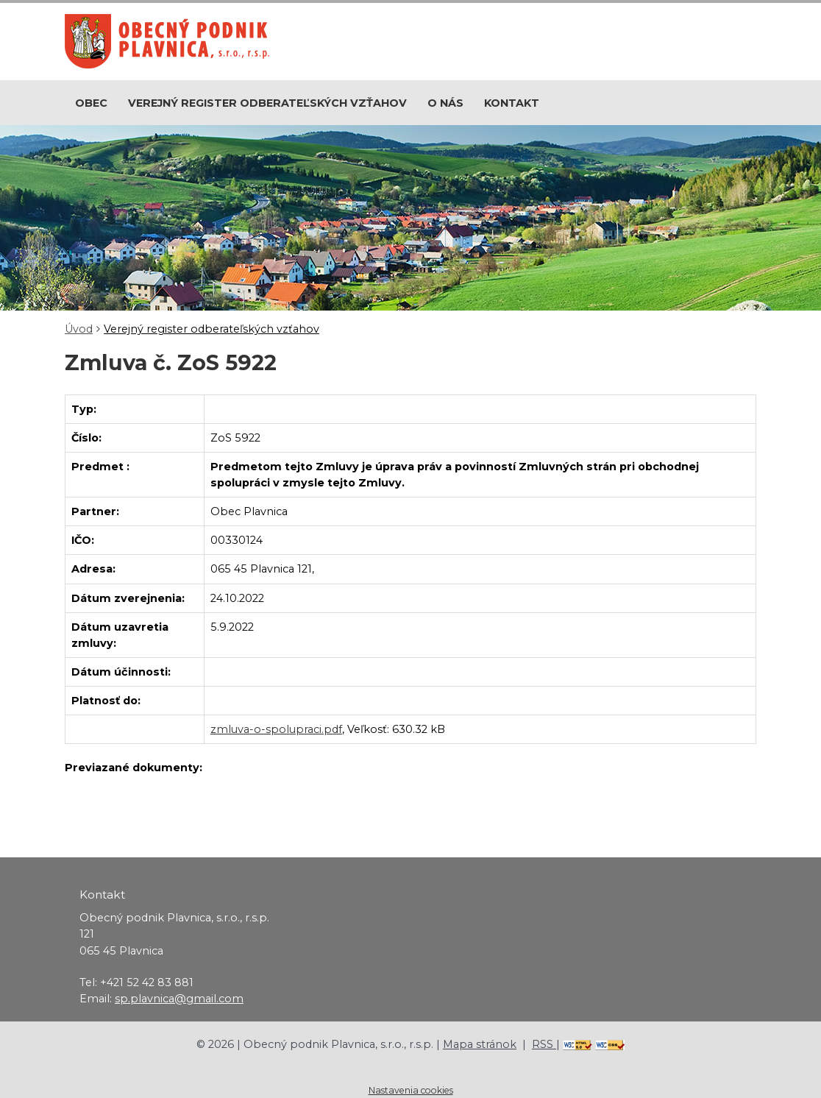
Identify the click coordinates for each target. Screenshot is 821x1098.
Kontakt (511, 103)
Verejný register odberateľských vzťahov (267, 103)
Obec (91, 103)
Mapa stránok (479, 1044)
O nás (445, 103)
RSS (544, 1044)
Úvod (79, 329)
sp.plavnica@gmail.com (179, 998)
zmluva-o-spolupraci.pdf (276, 729)
